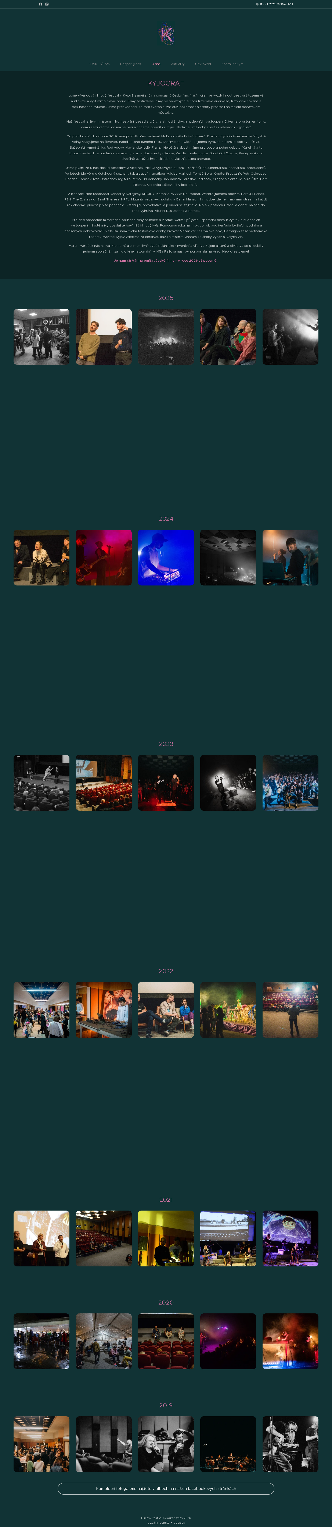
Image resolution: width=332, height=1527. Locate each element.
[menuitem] (142, 64)
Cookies (179, 1522)
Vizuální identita (158, 1522)
